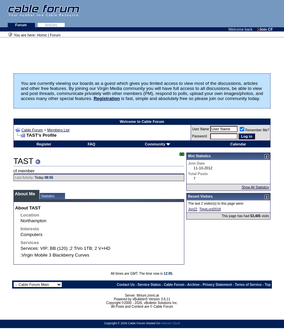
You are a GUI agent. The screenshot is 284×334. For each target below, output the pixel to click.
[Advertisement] (202, 13)
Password (199, 136)
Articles (51, 25)
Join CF (265, 29)
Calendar (238, 144)
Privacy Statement (217, 285)
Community (157, 144)
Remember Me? (255, 130)
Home (42, 35)
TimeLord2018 (210, 209)
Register (43, 144)
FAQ (91, 144)
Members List (58, 130)
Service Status (149, 285)
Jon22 (192, 209)
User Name (200, 129)
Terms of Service (248, 285)
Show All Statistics (255, 187)
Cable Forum (32, 130)
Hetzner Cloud (170, 323)
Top (268, 285)
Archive (193, 285)
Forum (21, 25)
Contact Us (126, 285)
